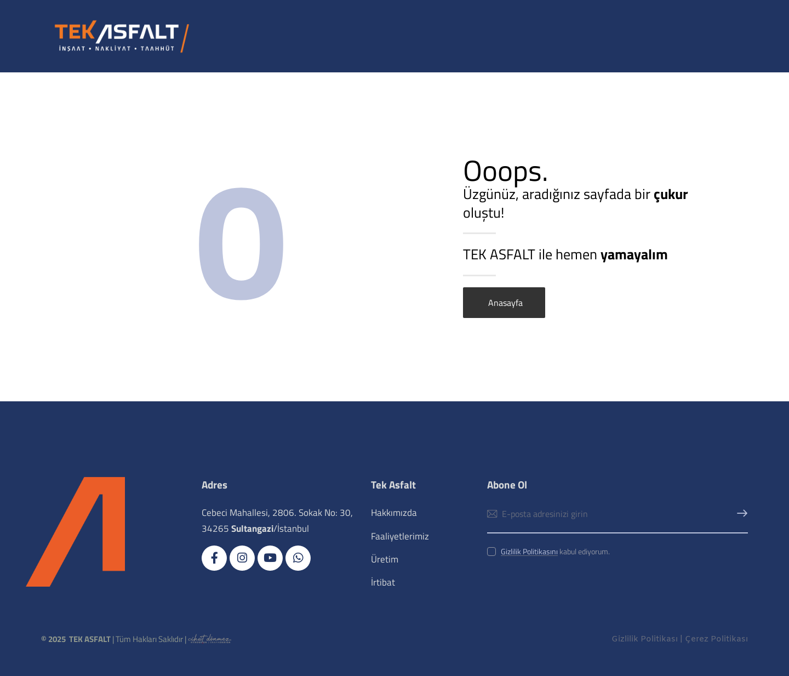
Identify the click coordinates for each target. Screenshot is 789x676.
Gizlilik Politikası (644, 639)
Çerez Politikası (716, 639)
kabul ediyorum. (555, 551)
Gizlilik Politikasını (529, 552)
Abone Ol (739, 514)
